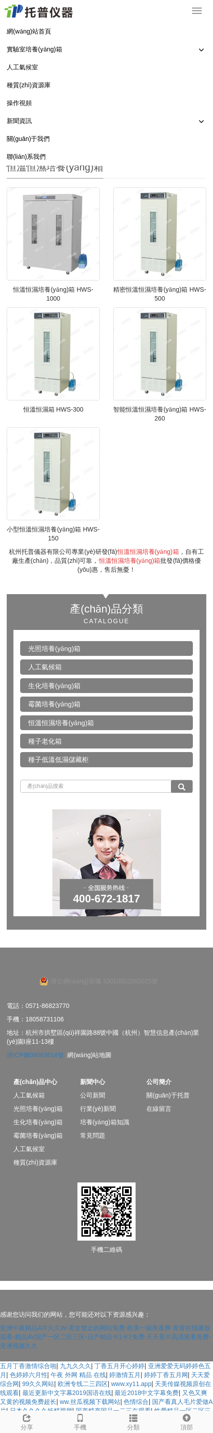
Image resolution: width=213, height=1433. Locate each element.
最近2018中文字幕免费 (147, 1392)
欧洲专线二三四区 (83, 1383)
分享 (26, 1421)
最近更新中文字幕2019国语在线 (66, 1392)
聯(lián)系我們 (26, 156)
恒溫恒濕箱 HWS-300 (53, 409)
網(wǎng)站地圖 (89, 1055)
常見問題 (92, 1135)
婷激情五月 (125, 1374)
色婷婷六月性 (28, 1374)
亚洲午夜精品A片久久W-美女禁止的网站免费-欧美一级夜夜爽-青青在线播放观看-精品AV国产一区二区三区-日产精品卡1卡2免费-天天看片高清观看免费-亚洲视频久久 (105, 1336)
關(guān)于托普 (167, 1095)
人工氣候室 (22, 67)
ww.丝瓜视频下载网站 (90, 1401)
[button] (201, 49)
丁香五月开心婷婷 (119, 1365)
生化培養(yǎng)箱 (54, 685)
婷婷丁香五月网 (166, 1374)
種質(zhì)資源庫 (29, 85)
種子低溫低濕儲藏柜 (58, 759)
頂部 (186, 1421)
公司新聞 (92, 1095)
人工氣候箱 (45, 667)
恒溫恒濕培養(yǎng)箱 (61, 723)
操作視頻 (19, 102)
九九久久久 (75, 1365)
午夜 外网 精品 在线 (78, 1374)
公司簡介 (158, 1081)
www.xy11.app (131, 1383)
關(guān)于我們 (28, 138)
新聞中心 (92, 1081)
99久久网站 (38, 1383)
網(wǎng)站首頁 (29, 31)
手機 (79, 1421)
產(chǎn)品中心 (35, 1081)
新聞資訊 (19, 120)
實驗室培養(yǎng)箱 (34, 49)
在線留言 (158, 1108)
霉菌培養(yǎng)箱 (54, 704)
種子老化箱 (45, 741)
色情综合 (136, 1401)
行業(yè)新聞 (98, 1108)
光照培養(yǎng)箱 (54, 648)
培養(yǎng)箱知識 (104, 1122)
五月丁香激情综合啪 (28, 1365)
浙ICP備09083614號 (35, 1055)
